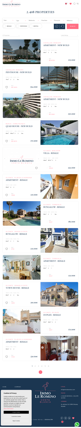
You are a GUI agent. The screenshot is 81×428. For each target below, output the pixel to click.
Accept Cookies (16, 412)
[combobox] (8, 20)
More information (8, 408)
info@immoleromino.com (68, 390)
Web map (40, 420)
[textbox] (8, 20)
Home (4, 388)
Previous (4, 50)
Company (18, 388)
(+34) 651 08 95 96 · (67, 397)
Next (38, 50)
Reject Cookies (16, 420)
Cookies (35, 420)
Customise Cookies (16, 416)
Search (72, 26)
